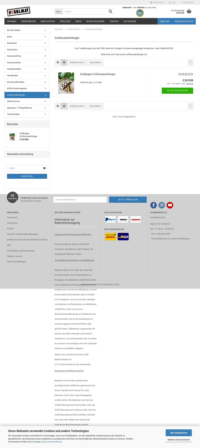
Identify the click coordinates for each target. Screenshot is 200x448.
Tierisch (114, 21)
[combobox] (77, 62)
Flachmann (12, 49)
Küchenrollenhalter (15, 82)
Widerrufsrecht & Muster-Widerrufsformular (27, 239)
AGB (9, 245)
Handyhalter (12, 75)
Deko (9, 36)
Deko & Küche (48, 21)
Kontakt (10, 228)
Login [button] (172, 2)
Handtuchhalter (14, 69)
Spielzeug (65, 21)
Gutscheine (129, 21)
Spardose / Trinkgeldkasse (19, 108)
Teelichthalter (13, 114)
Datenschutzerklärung (51, 441)
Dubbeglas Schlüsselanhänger (97, 74)
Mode (78, 21)
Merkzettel (187, 2)
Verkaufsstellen (183, 21)
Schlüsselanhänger (16, 95)
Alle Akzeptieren (178, 432)
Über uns (165, 21)
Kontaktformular (157, 217)
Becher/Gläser (13, 30)
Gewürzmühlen (14, 62)
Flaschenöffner (14, 56)
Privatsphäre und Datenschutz (21, 251)
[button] (157, 2)
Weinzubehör (28, 21)
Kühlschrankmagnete (17, 88)
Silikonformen (13, 101)
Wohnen (11, 21)
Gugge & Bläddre (95, 21)
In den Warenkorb (177, 90)
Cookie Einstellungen (16, 261)
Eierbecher (12, 43)
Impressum (12, 217)
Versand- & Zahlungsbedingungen (22, 234)
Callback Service (14, 256)
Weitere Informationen (178, 439)
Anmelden (27, 176)
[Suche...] (59, 11)
